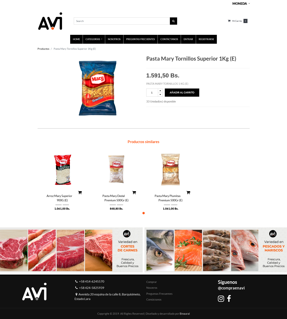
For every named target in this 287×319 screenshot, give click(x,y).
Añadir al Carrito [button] (182, 92)
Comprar (151, 281)
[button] (143, 213)
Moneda (239, 3)
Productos (43, 48)
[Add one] (160, 90)
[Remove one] (160, 94)
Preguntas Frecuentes (159, 293)
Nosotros (151, 287)
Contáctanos (154, 299)
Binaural (185, 313)
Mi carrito (237, 21)
